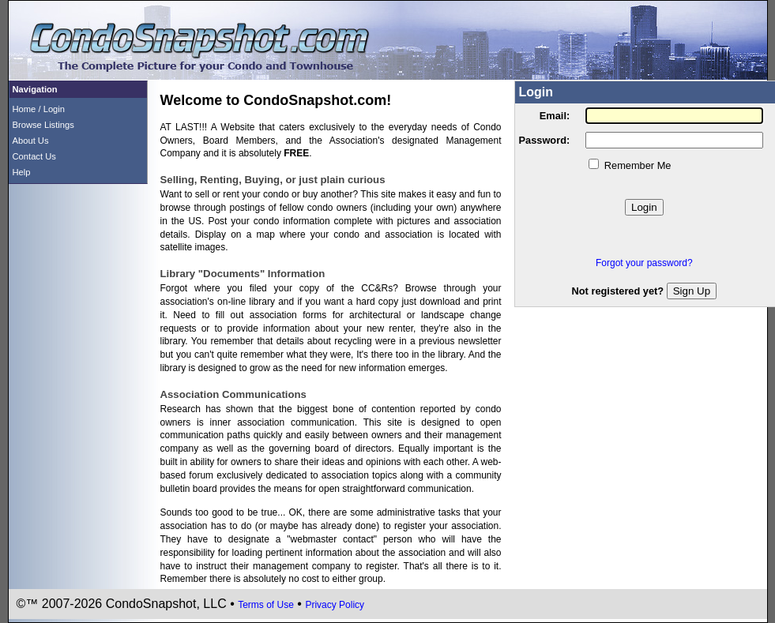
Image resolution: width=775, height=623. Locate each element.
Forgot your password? (644, 262)
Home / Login (39, 109)
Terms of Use (266, 604)
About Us (31, 140)
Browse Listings (43, 124)
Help (22, 172)
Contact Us (34, 156)
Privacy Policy (334, 604)
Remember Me (638, 165)
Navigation (35, 89)
